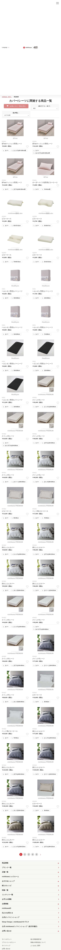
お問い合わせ (6, 948)
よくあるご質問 (35, 945)
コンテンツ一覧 (7, 894)
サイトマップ (6, 945)
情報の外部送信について (38, 942)
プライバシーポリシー (9, 942)
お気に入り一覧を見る (16, 106)
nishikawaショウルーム (10, 876)
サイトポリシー (7, 939)
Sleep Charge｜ (15, 922)
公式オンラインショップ (10, 917)
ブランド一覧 (6, 867)
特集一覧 (5, 890)
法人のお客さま (7, 913)
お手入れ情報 (6, 899)
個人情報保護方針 (36, 939)
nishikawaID (6, 908)
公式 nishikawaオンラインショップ (20, 926)
